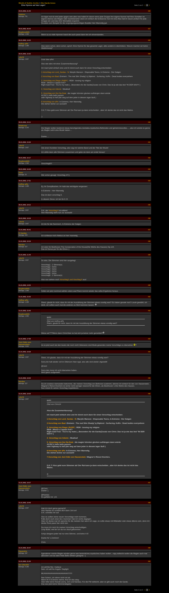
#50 (149, 561)
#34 (149, 181)
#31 (149, 142)
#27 (149, 29)
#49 (149, 548)
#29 (149, 54)
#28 (149, 40)
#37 (149, 230)
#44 (149, 352)
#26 (149, 11)
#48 (149, 502)
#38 (149, 241)
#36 (149, 218)
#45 (149, 378)
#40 (149, 285)
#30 (149, 122)
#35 (149, 205)
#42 (149, 310)
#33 (149, 169)
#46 (149, 394)
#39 (149, 255)
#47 (149, 482)
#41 (149, 297)
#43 (149, 339)
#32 (149, 158)
